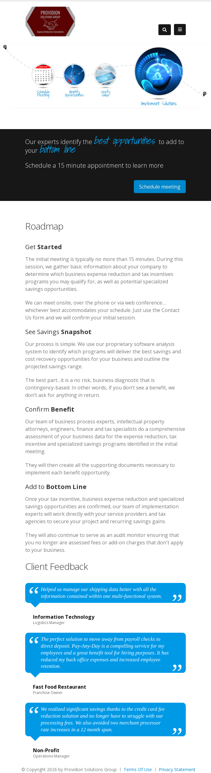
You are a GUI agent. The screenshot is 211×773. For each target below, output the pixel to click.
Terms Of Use (138, 769)
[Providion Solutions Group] (50, 21)
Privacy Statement (177, 769)
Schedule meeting (160, 186)
